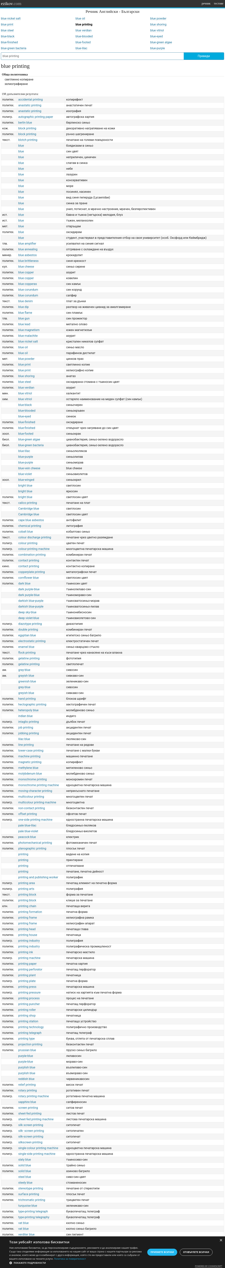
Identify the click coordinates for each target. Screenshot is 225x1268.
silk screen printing (30, 1125)
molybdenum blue (30, 773)
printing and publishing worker (38, 877)
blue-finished (9, 42)
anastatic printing (29, 105)
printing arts (26, 889)
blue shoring (158, 24)
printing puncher (29, 1004)
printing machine (29, 958)
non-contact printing (31, 808)
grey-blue (24, 687)
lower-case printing (30, 750)
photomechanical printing (35, 842)
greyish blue (26, 693)
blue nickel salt (11, 18)
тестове (218, 3)
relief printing (27, 1084)
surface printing (28, 1194)
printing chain (27, 906)
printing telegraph (29, 1033)
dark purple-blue (28, 589)
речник (206, 3)
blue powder (158, 18)
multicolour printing (31, 796)
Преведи (204, 56)
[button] (75, 1263)
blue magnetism (29, 330)
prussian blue (27, 1050)
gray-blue (24, 670)
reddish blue (26, 1079)
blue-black (8, 36)
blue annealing (27, 249)
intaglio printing (28, 721)
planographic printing (32, 848)
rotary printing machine (33, 1096)
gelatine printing (29, 658)
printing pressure (29, 992)
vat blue (23, 1223)
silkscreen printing (30, 1142)
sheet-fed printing (29, 1113)
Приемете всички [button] (162, 1252)
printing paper (27, 963)
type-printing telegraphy (33, 1217)
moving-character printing (35, 791)
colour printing (27, 543)
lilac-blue (24, 739)
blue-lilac (81, 48)
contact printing (28, 560)
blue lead (24, 324)
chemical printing (29, 526)
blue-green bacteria (13, 48)
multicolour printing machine (37, 802)
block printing (27, 128)
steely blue (25, 1182)
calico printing (27, 503)
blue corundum (28, 289)
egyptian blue (27, 635)
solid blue (24, 1165)
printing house (27, 935)
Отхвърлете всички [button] (196, 1252)
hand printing (27, 698)
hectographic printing (32, 704)
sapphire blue (27, 1102)
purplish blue (26, 1067)
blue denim (25, 301)
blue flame (25, 312)
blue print (7, 24)
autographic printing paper (35, 117)
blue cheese (26, 266)
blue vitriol (157, 30)
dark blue (24, 583)
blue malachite (28, 335)
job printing (25, 727)
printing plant (27, 975)
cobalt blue (25, 531)
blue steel (7, 30)
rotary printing (27, 1090)
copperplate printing (31, 572)
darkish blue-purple (30, 600)
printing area (26, 883)
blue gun (24, 318)
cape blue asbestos (31, 520)
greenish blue (27, 681)
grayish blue (26, 675)
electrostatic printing (32, 641)
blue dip (23, 307)
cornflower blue (28, 577)
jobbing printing (28, 733)
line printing (26, 745)
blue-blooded (84, 36)
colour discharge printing (34, 537)
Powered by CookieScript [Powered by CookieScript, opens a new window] (208, 1266)
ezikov (11, 3)
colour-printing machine (33, 549)
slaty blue (24, 1159)
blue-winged (26, 480)
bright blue (25, 485)
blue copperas (27, 284)
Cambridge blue (28, 508)
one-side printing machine (35, 819)
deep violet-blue (28, 618)
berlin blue (25, 122)
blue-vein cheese (29, 468)
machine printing (29, 756)
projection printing (30, 1044)
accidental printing (30, 99)
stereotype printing (30, 1188)
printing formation (30, 912)
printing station (28, 1021)
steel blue (24, 1177)
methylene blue (28, 768)
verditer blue (26, 1234)
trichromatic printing (31, 1200)
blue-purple (157, 48)
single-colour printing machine (38, 1148)
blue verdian (83, 30)
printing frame (27, 917)
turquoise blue (27, 1205)
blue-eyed (156, 36)
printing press (27, 986)
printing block (27, 894)
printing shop (27, 1015)
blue (21, 145)
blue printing (83, 24)
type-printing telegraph (33, 1211)
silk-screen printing (30, 1136)
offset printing (27, 814)
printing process (29, 998)
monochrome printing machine (38, 785)
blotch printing (27, 140)
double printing (28, 629)
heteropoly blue (28, 710)
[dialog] (112, 1252)
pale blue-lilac (27, 825)
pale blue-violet (28, 831)
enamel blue (26, 647)
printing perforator (30, 969)
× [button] (220, 1240)
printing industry (29, 940)
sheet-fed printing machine (36, 1119)
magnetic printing (29, 762)
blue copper (26, 272)
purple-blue (25, 1056)
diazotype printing (30, 624)
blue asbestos (27, 255)
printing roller (27, 1010)
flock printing (27, 652)
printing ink (25, 952)
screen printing (28, 1107)
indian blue (25, 716)
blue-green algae (161, 42)
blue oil (80, 18)
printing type (26, 1038)
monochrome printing (32, 779)
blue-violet (25, 474)
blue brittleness (28, 261)
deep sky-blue (27, 612)
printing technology (31, 1027)
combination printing (32, 554)
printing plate (27, 981)
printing (23, 854)
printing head (27, 929)
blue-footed (83, 42)
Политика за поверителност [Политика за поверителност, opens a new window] (70, 1258)
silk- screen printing (31, 1131)
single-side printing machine (36, 1154)
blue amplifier (27, 243)
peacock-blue (27, 837)
